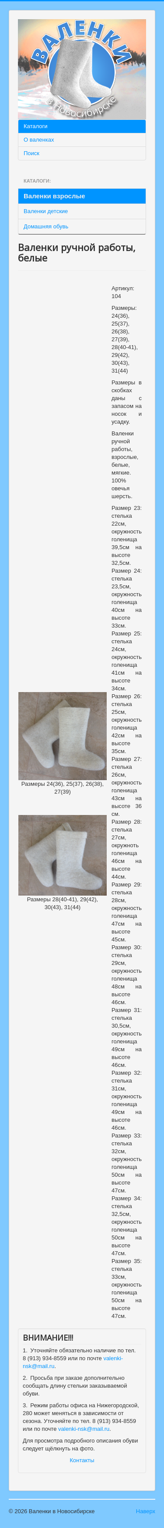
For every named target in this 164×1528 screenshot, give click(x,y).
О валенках (39, 139)
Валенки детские (46, 211)
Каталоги (36, 126)
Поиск (31, 153)
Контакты (82, 1460)
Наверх (145, 1511)
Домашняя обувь (46, 226)
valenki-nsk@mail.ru (83, 1429)
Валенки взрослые (54, 196)
